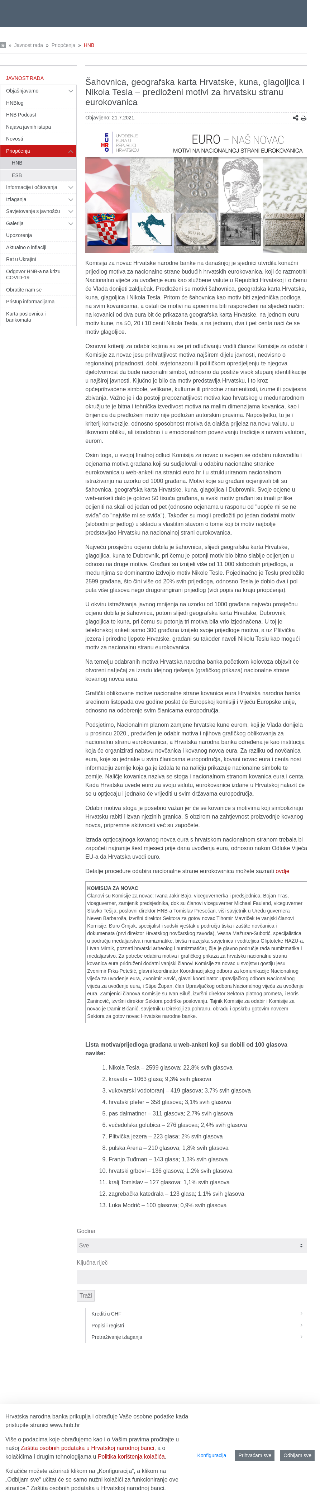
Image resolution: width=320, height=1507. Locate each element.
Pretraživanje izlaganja (199, 1337)
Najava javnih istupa (28, 127)
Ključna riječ (92, 1263)
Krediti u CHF (199, 1314)
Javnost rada (28, 45)
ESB (17, 175)
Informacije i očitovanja (31, 187)
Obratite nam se (24, 290)
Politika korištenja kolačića (131, 1457)
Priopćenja (63, 45)
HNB (89, 45)
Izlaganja (16, 199)
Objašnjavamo (22, 91)
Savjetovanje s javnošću (33, 211)
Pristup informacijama (30, 301)
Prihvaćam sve (254, 1455)
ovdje (282, 871)
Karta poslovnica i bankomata (26, 317)
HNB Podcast (21, 115)
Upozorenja (19, 235)
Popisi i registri (199, 1325)
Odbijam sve (297, 1455)
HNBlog (15, 103)
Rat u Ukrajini (21, 259)
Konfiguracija (211, 1455)
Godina (86, 1231)
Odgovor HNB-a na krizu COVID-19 (33, 275)
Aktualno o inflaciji (26, 247)
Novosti (14, 139)
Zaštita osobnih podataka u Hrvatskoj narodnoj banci (87, 1448)
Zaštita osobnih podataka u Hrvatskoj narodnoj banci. (98, 1488)
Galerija (15, 223)
